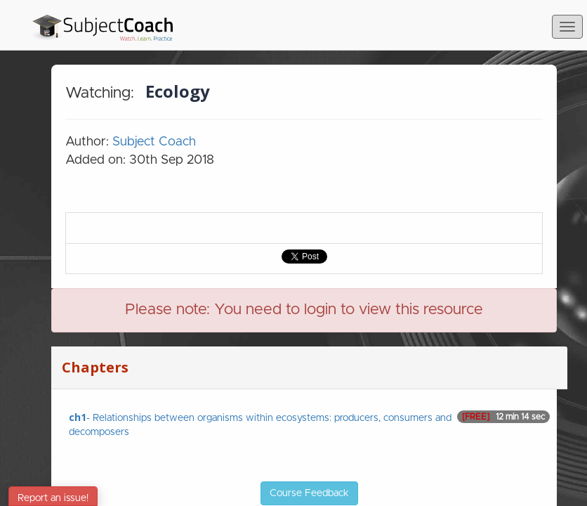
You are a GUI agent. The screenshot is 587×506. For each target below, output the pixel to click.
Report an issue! (53, 498)
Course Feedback (309, 493)
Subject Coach (154, 142)
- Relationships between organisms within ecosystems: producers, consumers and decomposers (309, 423)
